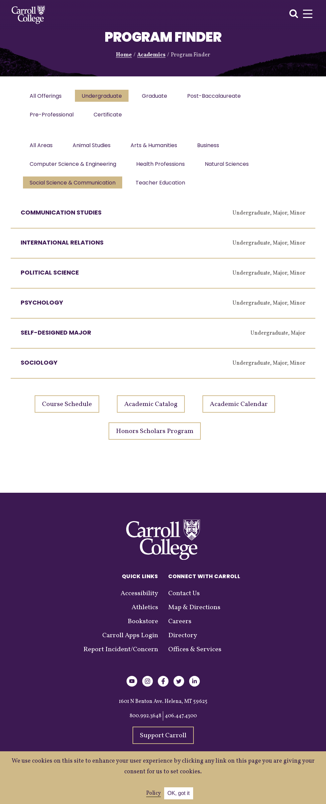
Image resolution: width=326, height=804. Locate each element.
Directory (182, 642)
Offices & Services (194, 656)
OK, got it (178, 793)
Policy (153, 793)
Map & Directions (194, 614)
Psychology (42, 309)
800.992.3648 (145, 722)
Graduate (157, 96)
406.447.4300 (181, 722)
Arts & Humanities (157, 148)
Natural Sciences (230, 168)
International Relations (62, 249)
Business (213, 148)
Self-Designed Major (56, 339)
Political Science (50, 279)
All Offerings (46, 96)
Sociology (39, 369)
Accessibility (139, 600)
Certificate (110, 116)
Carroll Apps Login (130, 642)
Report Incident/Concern (120, 656)
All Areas (41, 148)
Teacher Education (162, 188)
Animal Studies (94, 148)
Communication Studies (61, 219)
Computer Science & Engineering (73, 168)
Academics (151, 55)
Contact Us (184, 600)
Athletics (145, 614)
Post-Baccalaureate (218, 96)
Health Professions (162, 168)
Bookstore (143, 628)
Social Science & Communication (73, 188)
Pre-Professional (52, 116)
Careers (179, 628)
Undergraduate (104, 96)
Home (124, 55)
